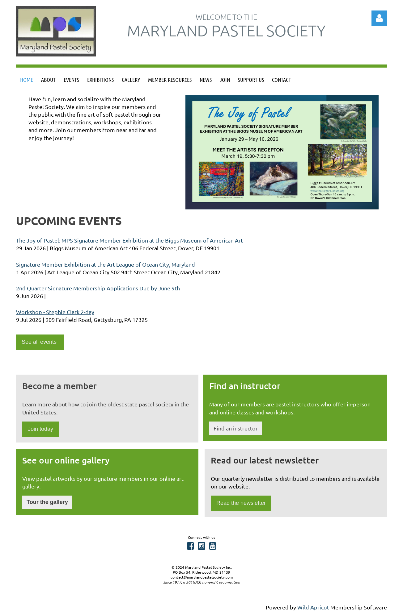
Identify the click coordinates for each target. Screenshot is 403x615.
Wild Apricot (313, 607)
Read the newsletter (241, 503)
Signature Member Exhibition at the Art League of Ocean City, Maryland (105, 264)
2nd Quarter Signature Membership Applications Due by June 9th (98, 288)
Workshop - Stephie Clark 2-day (55, 312)
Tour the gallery (47, 502)
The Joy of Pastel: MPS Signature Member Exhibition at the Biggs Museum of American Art (129, 240)
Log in (379, 18)
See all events (40, 342)
